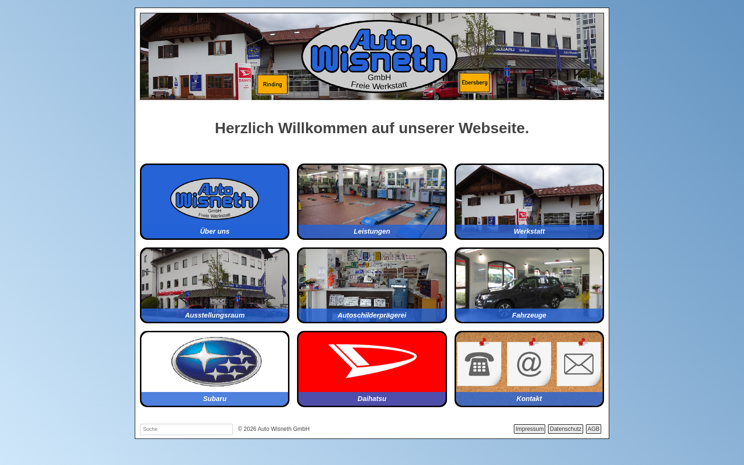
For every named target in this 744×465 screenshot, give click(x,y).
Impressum (530, 429)
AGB (593, 429)
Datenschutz (566, 429)
